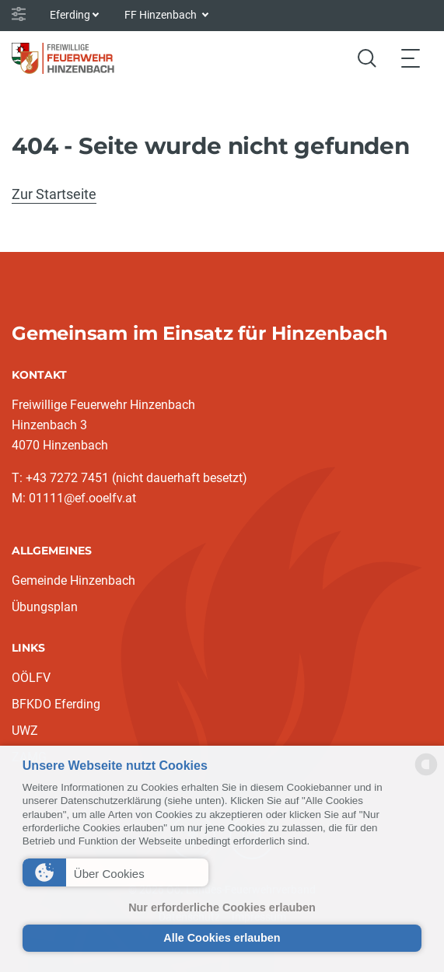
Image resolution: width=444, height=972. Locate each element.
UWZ (25, 730)
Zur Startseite (54, 194)
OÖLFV (31, 677)
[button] (115, 872)
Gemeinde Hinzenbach (73, 580)
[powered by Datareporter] (426, 774)
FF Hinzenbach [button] (161, 15)
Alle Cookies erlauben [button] (221, 938)
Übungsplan (45, 607)
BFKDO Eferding (56, 704)
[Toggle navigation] (410, 58)
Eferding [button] (70, 15)
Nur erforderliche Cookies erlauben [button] (222, 907)
